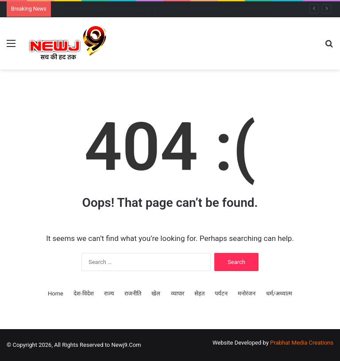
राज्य (109, 293)
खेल (155, 293)
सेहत (199, 293)
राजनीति (132, 293)
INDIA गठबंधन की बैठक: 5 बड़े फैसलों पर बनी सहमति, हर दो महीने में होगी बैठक (147, 9)
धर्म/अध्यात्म (279, 293)
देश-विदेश (83, 293)
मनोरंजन (246, 293)
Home (55, 293)
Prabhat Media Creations (301, 342)
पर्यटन (221, 293)
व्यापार (177, 293)
